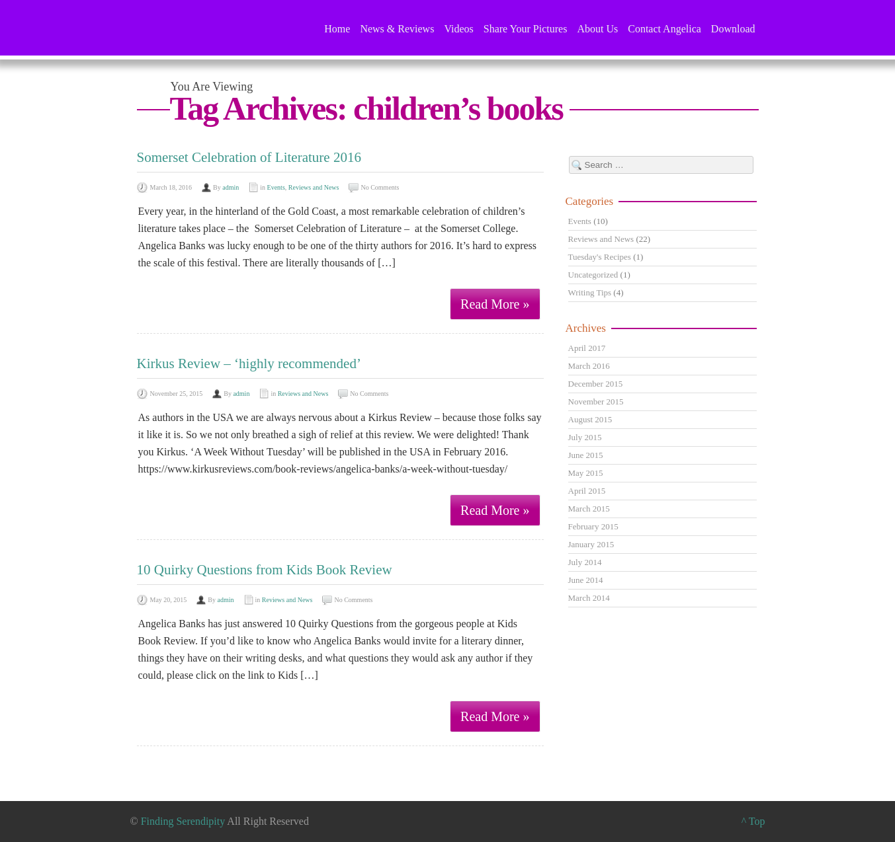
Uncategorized (593, 275)
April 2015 (587, 491)
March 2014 (589, 598)
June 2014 (585, 580)
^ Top (753, 821)
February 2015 (593, 526)
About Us (597, 28)
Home (337, 28)
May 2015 (585, 473)
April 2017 (587, 348)
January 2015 (591, 544)
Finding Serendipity (183, 821)
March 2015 (589, 509)
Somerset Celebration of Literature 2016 (249, 157)
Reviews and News (313, 187)
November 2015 (596, 401)
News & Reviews (397, 28)
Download (733, 28)
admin (230, 187)
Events (276, 187)
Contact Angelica (664, 28)
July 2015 (585, 437)
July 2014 (585, 562)
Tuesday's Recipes (599, 257)
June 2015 (585, 455)
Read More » (494, 304)
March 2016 (589, 366)
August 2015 (590, 419)
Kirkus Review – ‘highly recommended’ (249, 363)
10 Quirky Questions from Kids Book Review (264, 570)
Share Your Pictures (526, 28)
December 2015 (595, 384)
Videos (458, 28)
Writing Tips (590, 292)
